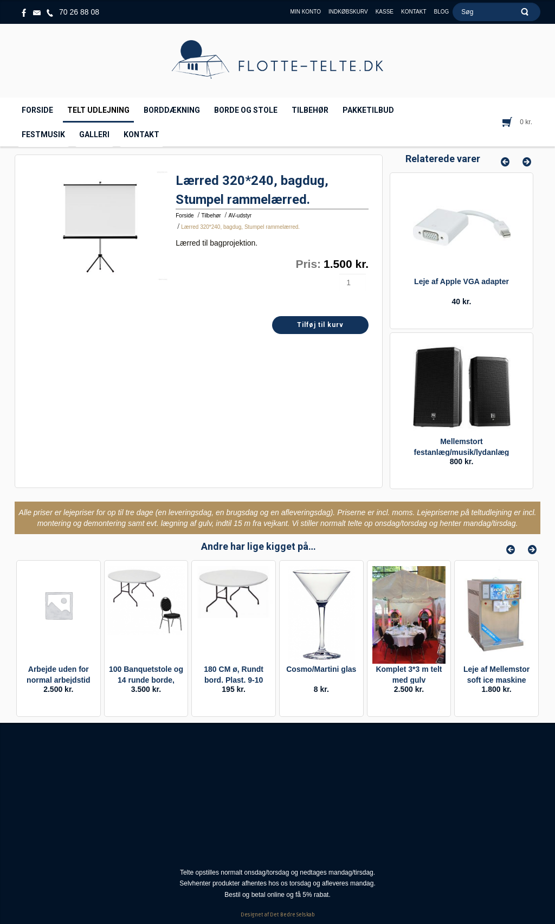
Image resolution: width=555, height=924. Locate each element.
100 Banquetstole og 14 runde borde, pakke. (146, 680)
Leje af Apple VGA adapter (461, 281)
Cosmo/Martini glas (321, 669)
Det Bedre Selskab (292, 915)
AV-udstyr (239, 216)
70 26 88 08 (79, 12)
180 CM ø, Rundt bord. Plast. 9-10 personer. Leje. (233, 680)
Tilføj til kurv (320, 325)
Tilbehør (211, 216)
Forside (184, 216)
